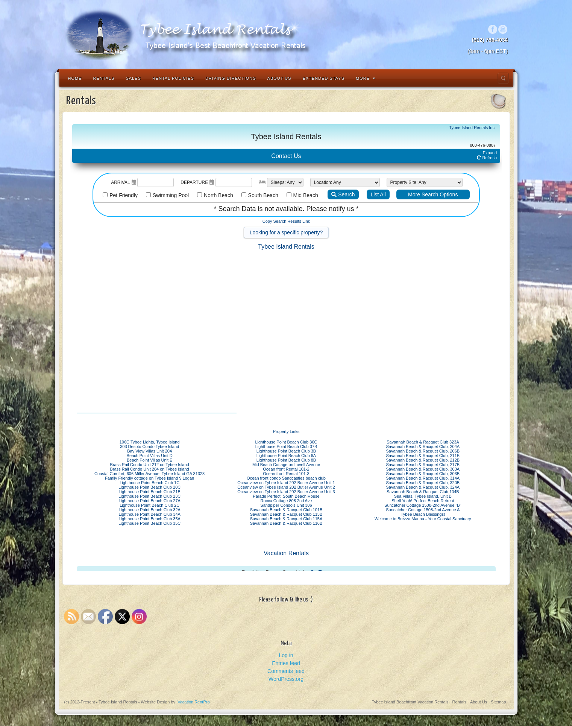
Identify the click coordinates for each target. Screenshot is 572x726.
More (365, 78)
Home (75, 78)
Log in (286, 655)
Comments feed (286, 671)
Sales (133, 78)
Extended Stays (323, 78)
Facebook (493, 29)
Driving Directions (230, 78)
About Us (279, 78)
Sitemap (498, 702)
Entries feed (286, 663)
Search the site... (503, 78)
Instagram (503, 29)
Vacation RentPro (193, 702)
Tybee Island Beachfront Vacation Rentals (410, 702)
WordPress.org (286, 679)
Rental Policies (173, 78)
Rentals (104, 78)
